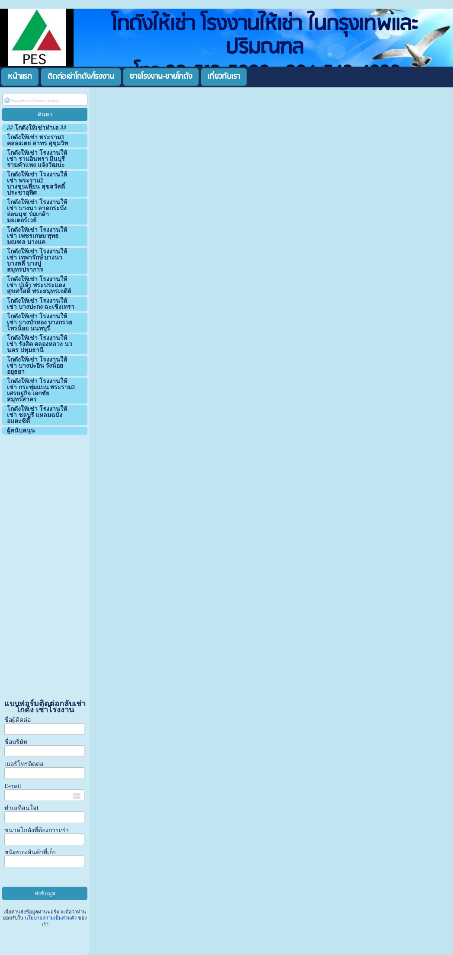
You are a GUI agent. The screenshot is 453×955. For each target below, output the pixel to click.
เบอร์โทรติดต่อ (23, 764)
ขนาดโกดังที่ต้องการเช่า (36, 830)
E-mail (12, 786)
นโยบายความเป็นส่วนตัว (50, 917)
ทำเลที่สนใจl (21, 808)
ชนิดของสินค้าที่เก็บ (30, 852)
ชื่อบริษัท (15, 742)
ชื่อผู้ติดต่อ (17, 720)
